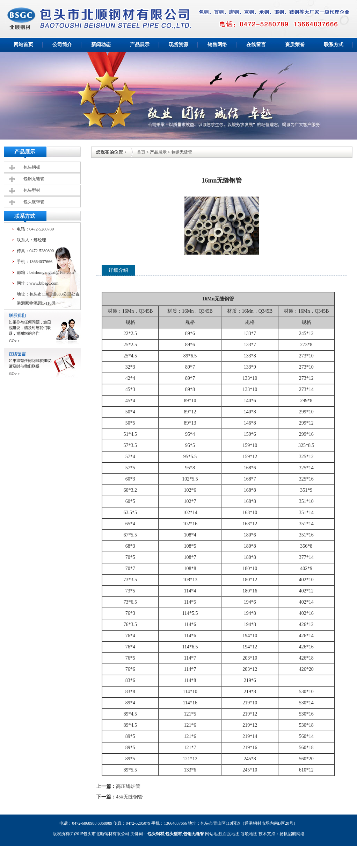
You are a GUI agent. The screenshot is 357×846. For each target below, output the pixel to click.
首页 (141, 152)
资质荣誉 (295, 44)
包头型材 (31, 190)
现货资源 (178, 44)
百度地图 (231, 833)
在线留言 (256, 44)
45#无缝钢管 (129, 796)
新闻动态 (101, 44)
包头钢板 (31, 167)
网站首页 (23, 44)
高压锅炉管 (128, 786)
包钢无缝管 (33, 178)
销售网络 (217, 44)
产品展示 (140, 44)
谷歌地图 (249, 833)
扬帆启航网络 (292, 833)
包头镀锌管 (33, 201)
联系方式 (333, 44)
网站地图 (213, 833)
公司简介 (62, 44)
